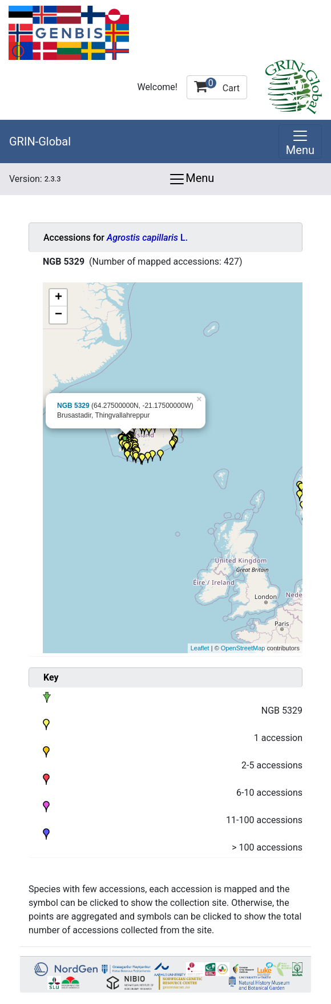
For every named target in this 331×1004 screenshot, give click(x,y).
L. (147, 237)
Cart (217, 86)
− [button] (58, 314)
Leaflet (200, 648)
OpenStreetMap (243, 648)
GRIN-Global (40, 141)
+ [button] (58, 297)
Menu (191, 179)
